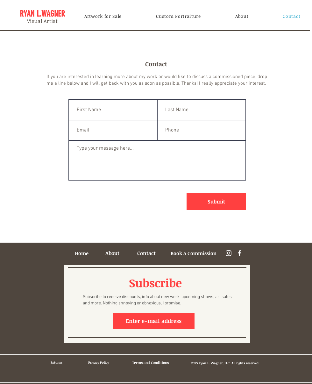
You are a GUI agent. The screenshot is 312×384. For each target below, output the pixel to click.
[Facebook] (239, 253)
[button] (103, 16)
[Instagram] (228, 253)
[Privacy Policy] (98, 362)
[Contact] (146, 253)
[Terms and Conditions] (150, 362)
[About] (112, 253)
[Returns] (56, 362)
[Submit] (216, 201)
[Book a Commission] (193, 253)
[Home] (81, 253)
